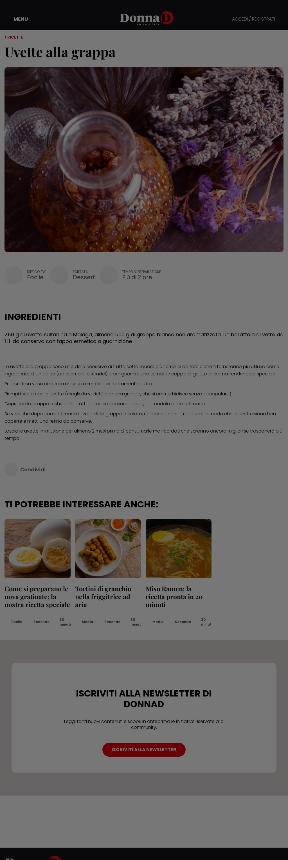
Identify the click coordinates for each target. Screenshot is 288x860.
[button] (17, 19)
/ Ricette (13, 37)
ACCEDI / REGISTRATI (253, 19)
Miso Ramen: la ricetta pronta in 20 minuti (173, 596)
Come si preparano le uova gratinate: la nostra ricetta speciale (37, 596)
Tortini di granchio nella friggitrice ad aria (103, 596)
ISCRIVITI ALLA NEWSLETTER (144, 749)
